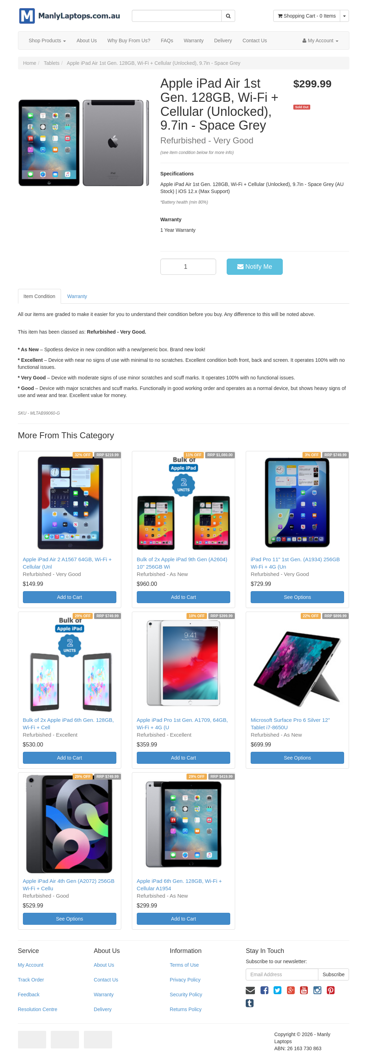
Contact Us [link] (106, 980)
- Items (307, 16)
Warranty (193, 40)
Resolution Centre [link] (37, 1009)
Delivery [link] (103, 1009)
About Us (87, 40)
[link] (264, 990)
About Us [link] (104, 965)
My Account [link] (30, 965)
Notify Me (254, 266)
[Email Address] (282, 974)
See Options (297, 597)
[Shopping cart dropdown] (344, 16)
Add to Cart (69, 597)
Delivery (223, 40)
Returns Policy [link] (186, 1009)
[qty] (188, 267)
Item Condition (39, 296)
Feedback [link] (28, 994)
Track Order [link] (31, 980)
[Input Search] (177, 16)
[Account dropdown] (320, 40)
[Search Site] (228, 16)
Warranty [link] (104, 994)
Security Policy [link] (186, 994)
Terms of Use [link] (184, 965)
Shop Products (47, 40)
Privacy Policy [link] (185, 980)
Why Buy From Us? (129, 40)
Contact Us (255, 40)
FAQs (167, 40)
